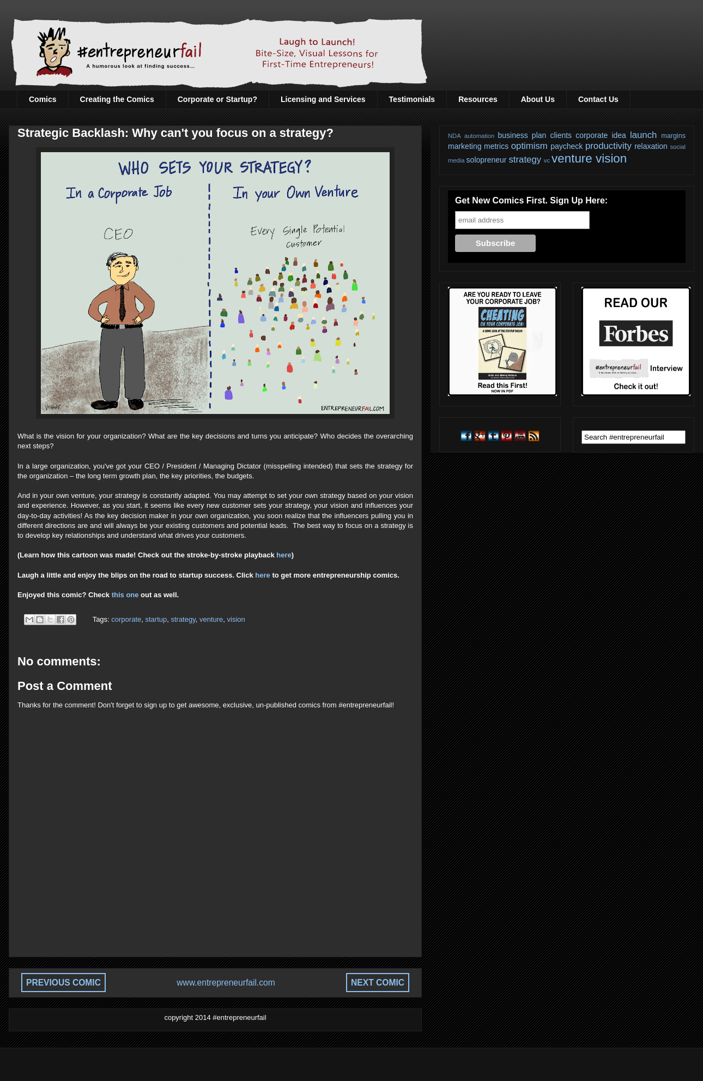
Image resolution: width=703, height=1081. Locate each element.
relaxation (651, 146)
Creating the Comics (117, 99)
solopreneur (486, 159)
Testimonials (412, 99)
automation (479, 136)
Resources (478, 99)
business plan (522, 135)
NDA (454, 136)
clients (561, 135)
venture (211, 619)
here (283, 555)
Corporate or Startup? (217, 99)
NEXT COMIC (377, 982)
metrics (496, 146)
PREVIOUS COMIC (63, 982)
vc (547, 160)
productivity (608, 146)
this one (125, 595)
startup (156, 619)
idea (618, 135)
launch (643, 135)
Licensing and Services (323, 99)
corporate (126, 619)
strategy (183, 619)
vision (236, 619)
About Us (538, 99)
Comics (43, 99)
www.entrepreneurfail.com (226, 982)
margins (673, 136)
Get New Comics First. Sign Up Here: (531, 200)
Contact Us (598, 99)
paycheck (566, 146)
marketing (464, 146)
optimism (529, 146)
